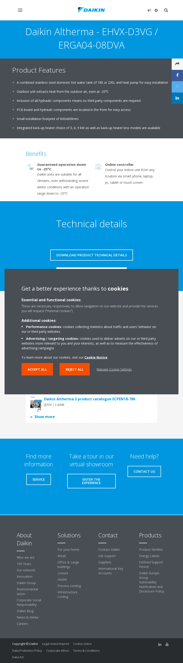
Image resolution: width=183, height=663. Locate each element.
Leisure (63, 573)
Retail (62, 556)
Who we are (25, 557)
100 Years (24, 564)
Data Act (18, 657)
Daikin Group (26, 583)
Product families (151, 549)
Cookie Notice (95, 357)
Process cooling (69, 586)
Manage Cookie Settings (114, 369)
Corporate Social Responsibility (29, 602)
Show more (44, 416)
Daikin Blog (25, 611)
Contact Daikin (109, 549)
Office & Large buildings (68, 564)
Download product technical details (91, 255)
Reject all (75, 369)
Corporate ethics (57, 650)
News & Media (28, 617)
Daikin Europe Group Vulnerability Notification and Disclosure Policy (151, 582)
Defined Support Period (151, 564)
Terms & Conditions (86, 650)
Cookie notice (82, 644)
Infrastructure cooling (67, 594)
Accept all (37, 369)
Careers (22, 623)
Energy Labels (149, 556)
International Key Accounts (110, 570)
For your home (68, 549)
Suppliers (104, 562)
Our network (26, 570)
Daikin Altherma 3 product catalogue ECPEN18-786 (89, 398)
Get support (107, 556)
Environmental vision (27, 591)
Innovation (24, 576)
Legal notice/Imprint (55, 644)
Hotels (62, 579)
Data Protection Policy (27, 650)
